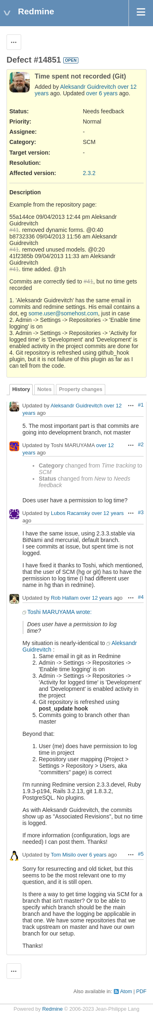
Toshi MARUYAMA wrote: (59, 612)
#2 (141, 444)
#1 (141, 405)
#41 (14, 230)
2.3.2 (89, 173)
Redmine (52, 1009)
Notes (44, 389)
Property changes (80, 389)
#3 (141, 512)
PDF (141, 991)
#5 (141, 854)
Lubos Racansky (70, 513)
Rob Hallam (65, 598)
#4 (141, 597)
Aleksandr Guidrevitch (88, 86)
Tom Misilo (63, 855)
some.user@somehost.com (63, 313)
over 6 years (102, 93)
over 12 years (107, 513)
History (21, 389)
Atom (126, 991)
